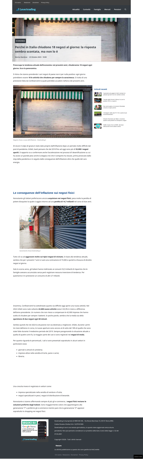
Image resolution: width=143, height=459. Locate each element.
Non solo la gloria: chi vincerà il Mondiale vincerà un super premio (114, 107)
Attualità (75, 9)
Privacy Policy (45, 2)
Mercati (107, 9)
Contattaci (85, 439)
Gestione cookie (138, 456)
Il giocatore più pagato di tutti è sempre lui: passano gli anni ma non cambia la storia (114, 94)
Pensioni (117, 9)
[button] (125, 9)
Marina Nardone (21, 57)
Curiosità (86, 9)
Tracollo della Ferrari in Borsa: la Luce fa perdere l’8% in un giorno (114, 100)
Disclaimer (36, 2)
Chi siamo (18, 2)
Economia (20, 41)
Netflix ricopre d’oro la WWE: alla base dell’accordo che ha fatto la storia (113, 125)
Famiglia (97, 9)
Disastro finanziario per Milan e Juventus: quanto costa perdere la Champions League (114, 119)
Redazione (27, 2)
